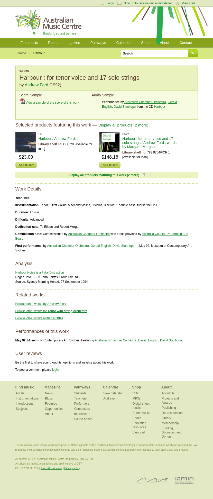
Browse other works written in (39, 318)
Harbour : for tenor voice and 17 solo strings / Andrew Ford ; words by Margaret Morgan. (149, 143)
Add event (110, 398)
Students (80, 393)
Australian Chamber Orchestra (145, 102)
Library (166, 418)
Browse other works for (51, 311)
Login (110, 3)
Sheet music (141, 413)
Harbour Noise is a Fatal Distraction (39, 272)
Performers (81, 403)
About (164, 43)
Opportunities (54, 409)
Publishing (169, 408)
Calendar (123, 43)
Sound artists (83, 419)
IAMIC (184, 480)
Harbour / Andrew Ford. (57, 139)
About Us (168, 393)
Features (51, 403)
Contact (186, 43)
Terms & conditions (51, 468)
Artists (20, 393)
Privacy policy (72, 468)
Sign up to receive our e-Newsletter (148, 3)
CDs (135, 393)
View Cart (188, 3)
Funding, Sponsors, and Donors (171, 432)
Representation (172, 413)
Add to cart (26, 164)
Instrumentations (27, 398)
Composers (82, 409)
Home (22, 53)
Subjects (22, 409)
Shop (145, 43)
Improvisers (82, 414)
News (49, 393)
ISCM (152, 480)
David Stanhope (125, 106)
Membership (170, 423)
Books (137, 418)
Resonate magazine (64, 43)
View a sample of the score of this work (52, 102)
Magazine (52, 387)
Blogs (49, 398)
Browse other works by (41, 304)
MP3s (137, 398)
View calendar (113, 393)
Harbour (159, 106)
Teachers (80, 398)
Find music (29, 43)
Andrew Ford (36, 85)
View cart (139, 432)
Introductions (25, 403)
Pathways (98, 43)
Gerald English (100, 246)
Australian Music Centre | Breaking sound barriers (49, 22)
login (55, 369)
